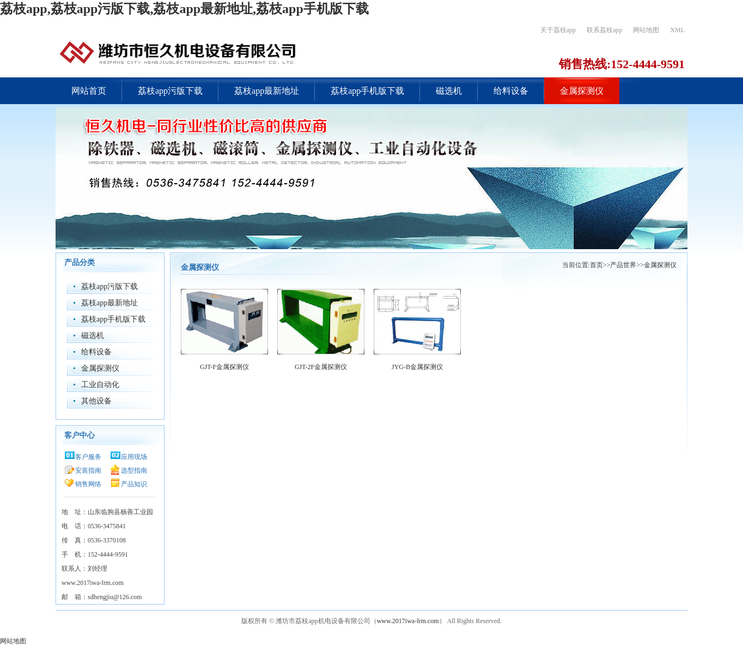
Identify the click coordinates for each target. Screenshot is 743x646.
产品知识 (134, 484)
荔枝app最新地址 (266, 90)
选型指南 (134, 470)
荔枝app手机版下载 (367, 90)
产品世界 (623, 265)
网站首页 (88, 90)
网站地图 (646, 30)
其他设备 (96, 401)
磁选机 (449, 90)
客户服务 (88, 457)
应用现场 (134, 457)
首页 (596, 265)
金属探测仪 (582, 90)
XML (677, 30)
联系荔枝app (604, 30)
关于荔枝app (558, 30)
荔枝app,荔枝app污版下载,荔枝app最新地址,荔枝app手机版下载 (184, 9)
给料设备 (511, 90)
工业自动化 (100, 385)
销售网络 (88, 484)
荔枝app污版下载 (170, 90)
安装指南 (88, 470)
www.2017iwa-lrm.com (408, 621)
